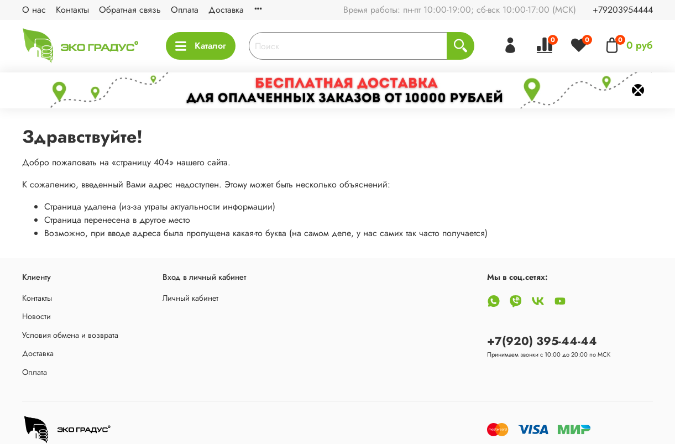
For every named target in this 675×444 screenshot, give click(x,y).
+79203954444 (623, 9)
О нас (34, 9)
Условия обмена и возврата (70, 335)
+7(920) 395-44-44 (542, 341)
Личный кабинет (190, 298)
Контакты (72, 9)
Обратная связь (130, 9)
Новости (36, 316)
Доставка (226, 9)
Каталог (200, 45)
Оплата (184, 9)
